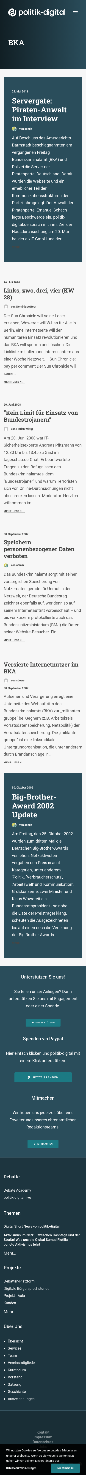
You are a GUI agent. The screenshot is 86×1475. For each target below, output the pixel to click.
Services (14, 1348)
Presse (43, 1451)
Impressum (43, 1437)
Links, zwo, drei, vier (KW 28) (39, 294)
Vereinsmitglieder (22, 1363)
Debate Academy (17, 1190)
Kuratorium (17, 1370)
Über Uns (13, 1326)
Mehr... (17, 247)
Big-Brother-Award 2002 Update (34, 805)
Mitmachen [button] (43, 1144)
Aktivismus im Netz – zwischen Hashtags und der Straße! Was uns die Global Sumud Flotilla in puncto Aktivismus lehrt (42, 1240)
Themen (12, 1213)
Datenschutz (43, 1442)
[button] (75, 11)
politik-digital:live (17, 1197)
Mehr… (10, 1253)
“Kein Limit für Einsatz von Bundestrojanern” (41, 416)
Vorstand (15, 1377)
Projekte (12, 1267)
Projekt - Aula (14, 1295)
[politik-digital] (36, 12)
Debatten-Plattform (19, 1281)
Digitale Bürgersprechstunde (26, 1288)
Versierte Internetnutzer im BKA (41, 668)
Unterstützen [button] (42, 1023)
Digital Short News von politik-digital (32, 1226)
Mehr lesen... (14, 381)
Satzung (14, 1384)
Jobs (43, 1447)
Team (12, 1355)
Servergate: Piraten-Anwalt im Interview (39, 109)
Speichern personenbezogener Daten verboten (39, 549)
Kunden (10, 1303)
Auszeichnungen (21, 1399)
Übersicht (15, 1341)
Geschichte (17, 1391)
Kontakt (42, 1432)
